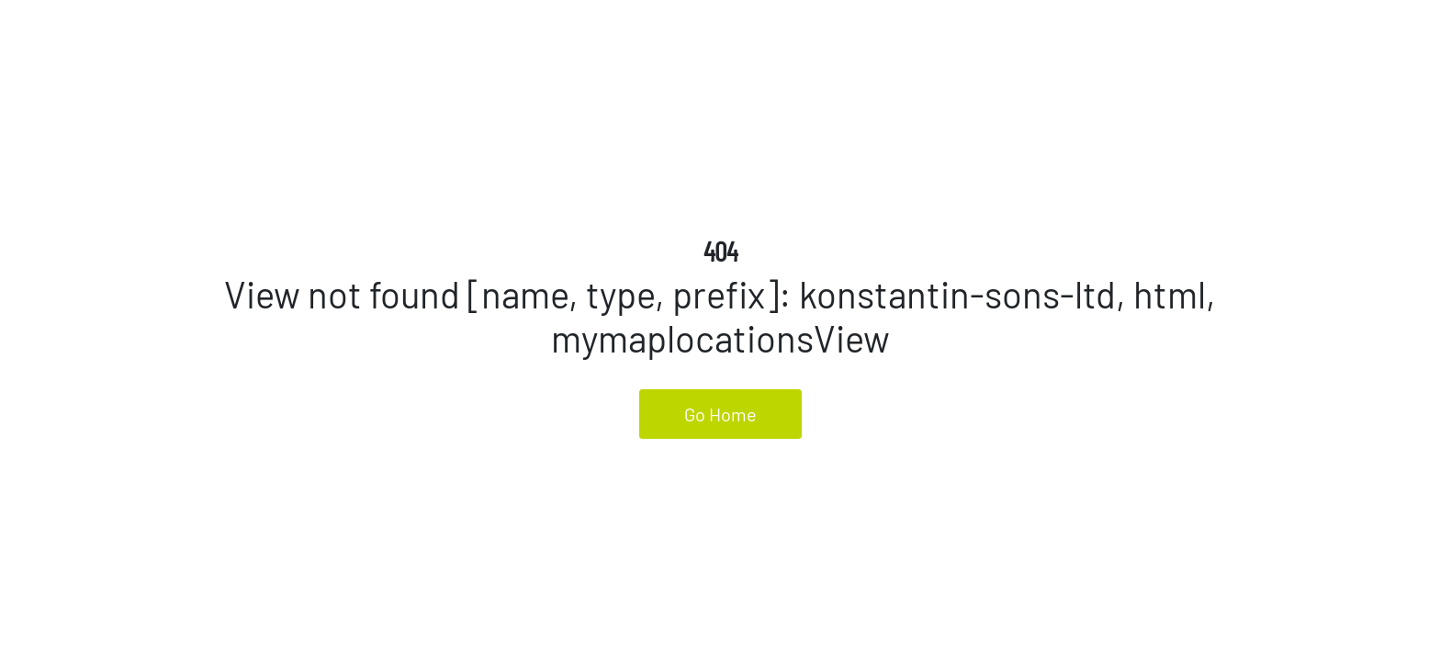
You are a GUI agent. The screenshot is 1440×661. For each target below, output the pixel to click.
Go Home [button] (720, 414)
